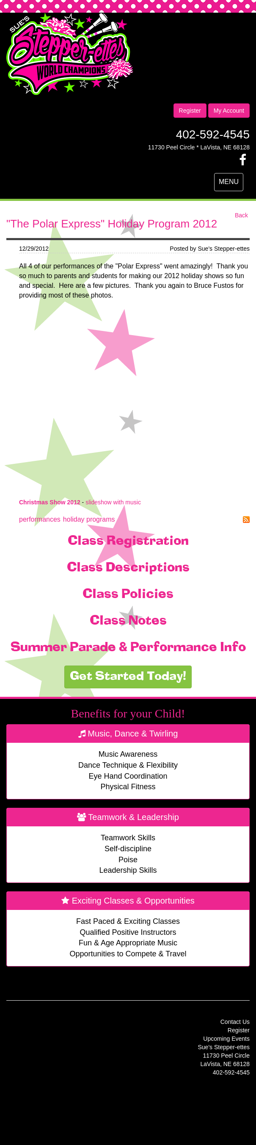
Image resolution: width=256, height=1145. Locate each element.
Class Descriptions (128, 568)
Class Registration (128, 541)
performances (40, 519)
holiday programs (89, 519)
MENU (230, 184)
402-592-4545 (213, 134)
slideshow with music (113, 502)
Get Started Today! (128, 677)
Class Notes (128, 621)
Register (190, 110)
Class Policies (128, 594)
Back (241, 215)
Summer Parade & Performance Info (128, 648)
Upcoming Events (226, 1038)
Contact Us (235, 1021)
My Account (229, 110)
